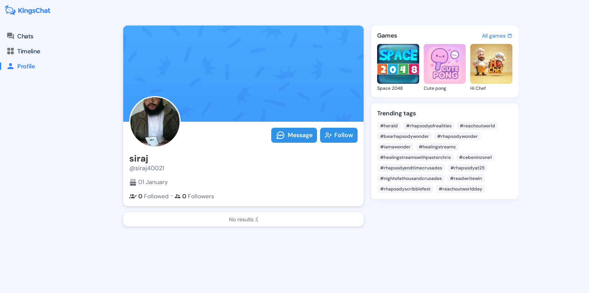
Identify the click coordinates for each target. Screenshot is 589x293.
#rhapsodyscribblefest (405, 189)
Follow (339, 135)
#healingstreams (437, 147)
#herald (389, 126)
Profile (17, 66)
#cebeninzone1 (475, 157)
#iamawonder (395, 147)
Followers (194, 196)
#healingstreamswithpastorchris (415, 157)
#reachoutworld (477, 126)
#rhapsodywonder (457, 136)
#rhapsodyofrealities (429, 126)
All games (497, 35)
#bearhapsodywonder (404, 136)
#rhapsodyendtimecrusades (411, 168)
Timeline (23, 51)
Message (294, 135)
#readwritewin (466, 178)
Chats (19, 36)
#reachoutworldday (460, 189)
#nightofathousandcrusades (411, 178)
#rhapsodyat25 (467, 168)
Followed (149, 196)
